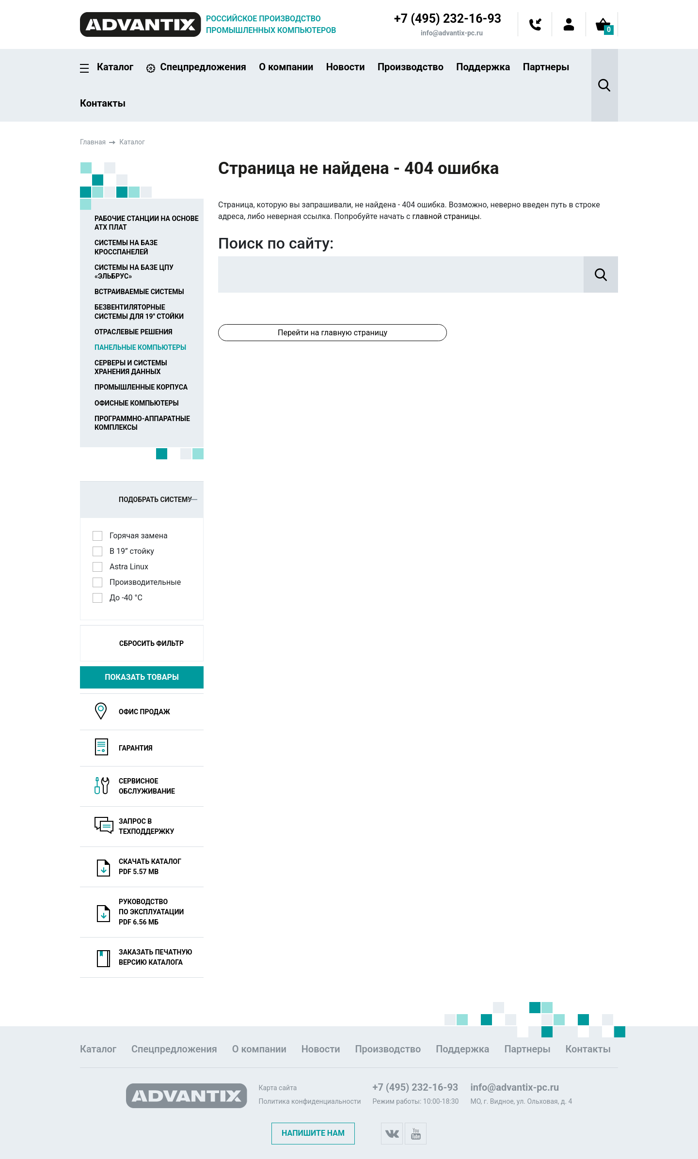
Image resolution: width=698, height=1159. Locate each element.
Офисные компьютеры (137, 403)
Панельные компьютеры (140, 347)
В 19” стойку (135, 551)
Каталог (115, 67)
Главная (93, 142)
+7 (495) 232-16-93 (447, 19)
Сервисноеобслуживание (147, 786)
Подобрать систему (158, 499)
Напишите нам (313, 1133)
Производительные (148, 582)
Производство (411, 67)
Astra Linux (132, 566)
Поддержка (483, 67)
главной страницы (445, 216)
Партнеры (546, 67)
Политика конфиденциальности (309, 1101)
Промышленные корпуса (141, 387)
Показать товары (142, 677)
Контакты (103, 103)
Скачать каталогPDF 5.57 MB (150, 867)
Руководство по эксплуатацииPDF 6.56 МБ (151, 912)
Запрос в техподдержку (146, 826)
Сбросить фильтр (151, 643)
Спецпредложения (203, 67)
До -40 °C (129, 597)
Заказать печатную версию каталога (155, 957)
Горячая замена (142, 535)
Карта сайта (277, 1088)
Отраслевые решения (134, 332)
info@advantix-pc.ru (452, 33)
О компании (286, 67)
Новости (345, 67)
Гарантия (136, 748)
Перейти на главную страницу (332, 332)
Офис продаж (144, 712)
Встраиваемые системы (139, 292)
